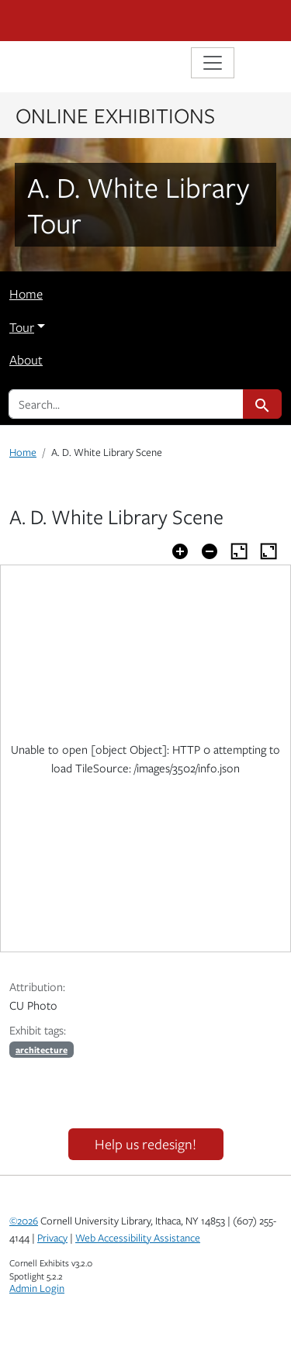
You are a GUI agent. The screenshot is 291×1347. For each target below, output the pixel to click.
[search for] (126, 404)
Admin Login (36, 1288)
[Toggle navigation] (212, 62)
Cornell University (87, 20)
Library (55, 64)
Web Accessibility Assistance (137, 1238)
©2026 (23, 1221)
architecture (42, 1049)
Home (26, 293)
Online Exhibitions (115, 115)
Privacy (52, 1238)
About (26, 359)
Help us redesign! (145, 1144)
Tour (21, 327)
